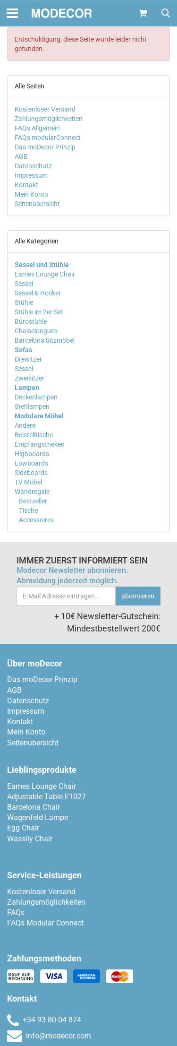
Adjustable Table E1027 (46, 796)
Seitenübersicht (37, 203)
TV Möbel (28, 482)
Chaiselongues (36, 331)
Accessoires (35, 520)
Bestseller (32, 501)
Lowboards (31, 463)
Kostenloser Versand (45, 109)
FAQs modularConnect (48, 137)
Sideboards (31, 472)
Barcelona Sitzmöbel (45, 340)
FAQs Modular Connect (45, 922)
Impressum (31, 175)
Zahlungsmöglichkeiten (49, 118)
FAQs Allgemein (37, 128)
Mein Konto (31, 194)
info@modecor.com (49, 1035)
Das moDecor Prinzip (45, 147)
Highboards (32, 454)
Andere (25, 425)
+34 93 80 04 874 (44, 1019)
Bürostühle (31, 321)
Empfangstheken (40, 444)
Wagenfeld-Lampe (37, 817)
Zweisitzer (29, 378)
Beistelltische (34, 435)
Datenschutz (33, 166)
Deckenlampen (36, 397)
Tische (27, 510)
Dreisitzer (28, 359)
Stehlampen (32, 406)
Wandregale (32, 491)
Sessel (24, 283)
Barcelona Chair (33, 807)
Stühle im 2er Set (39, 312)
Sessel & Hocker (38, 293)
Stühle (24, 302)
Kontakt (26, 185)
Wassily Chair (29, 838)
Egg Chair (23, 827)
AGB (21, 156)
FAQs (16, 912)
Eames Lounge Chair (45, 274)
